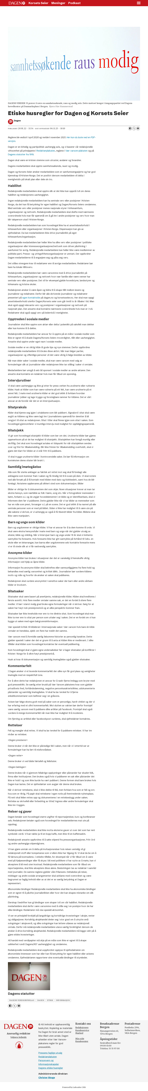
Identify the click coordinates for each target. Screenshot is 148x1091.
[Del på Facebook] (130, 128)
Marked (79, 1033)
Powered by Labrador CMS (74, 1087)
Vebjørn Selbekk (18, 1037)
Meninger (58, 3)
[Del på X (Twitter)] (134, 128)
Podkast (74, 3)
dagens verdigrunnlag (21, 1000)
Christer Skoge (46, 1077)
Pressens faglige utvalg (50, 1052)
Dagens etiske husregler (50, 1068)
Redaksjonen (81, 1027)
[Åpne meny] (138, 3)
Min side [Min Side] (79, 1038)
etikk (50, 1000)
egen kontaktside (31, 297)
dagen (40, 1000)
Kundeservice (82, 1030)
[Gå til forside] (17, 3)
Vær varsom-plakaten (76, 150)
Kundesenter (81, 1041)
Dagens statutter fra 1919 (20, 154)
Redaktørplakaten (46, 150)
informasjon (63, 1000)
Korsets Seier (38, 3)
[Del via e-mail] (138, 128)
